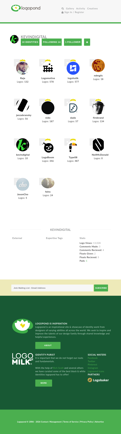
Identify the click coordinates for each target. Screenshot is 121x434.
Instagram (93, 368)
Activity (80, 8)
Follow (87, 42)
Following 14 (52, 42)
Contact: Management (51, 422)
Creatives (92, 8)
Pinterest (92, 364)
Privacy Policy (87, 422)
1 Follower (73, 42)
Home (36, 8)
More (43, 383)
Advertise (99, 422)
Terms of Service (71, 422)
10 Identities (30, 42)
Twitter (91, 361)
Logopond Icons (96, 371)
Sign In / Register (73, 12)
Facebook (93, 358)
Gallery (70, 8)
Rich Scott (58, 368)
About (48, 345)
